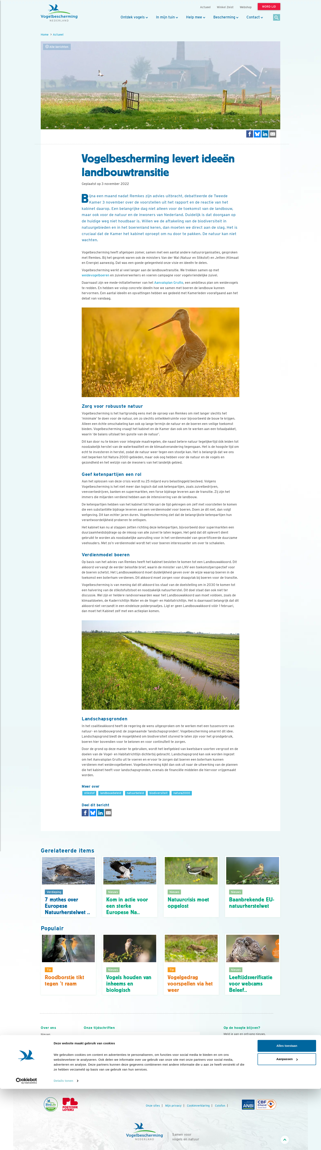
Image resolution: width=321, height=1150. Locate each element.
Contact (253, 17)
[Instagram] (243, 1069)
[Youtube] (235, 1069)
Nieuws (45, 1034)
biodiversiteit (158, 793)
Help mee (194, 17)
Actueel (58, 34)
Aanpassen (287, 1120)
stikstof (89, 793)
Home (45, 34)
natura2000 (181, 793)
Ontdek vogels (133, 17)
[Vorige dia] (83, 1069)
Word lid (135, 1064)
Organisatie (49, 1045)
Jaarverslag (49, 1056)
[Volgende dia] (200, 1069)
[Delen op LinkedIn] (265, 133)
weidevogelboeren (95, 275)
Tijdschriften (49, 1061)
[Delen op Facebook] (249, 133)
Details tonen (63, 1142)
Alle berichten (56, 46)
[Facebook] (227, 1069)
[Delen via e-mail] (272, 133)
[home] (59, 13)
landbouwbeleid (110, 793)
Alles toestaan (286, 1107)
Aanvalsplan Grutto (168, 283)
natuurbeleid (135, 793)
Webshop (246, 7)
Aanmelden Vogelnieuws (245, 1051)
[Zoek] (276, 17)
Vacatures (47, 1050)
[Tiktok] (269, 1069)
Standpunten (49, 1072)
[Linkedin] (252, 1069)
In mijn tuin (165, 17)
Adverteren (48, 1067)
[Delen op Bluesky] (257, 133)
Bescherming (224, 17)
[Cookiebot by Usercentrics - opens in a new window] (26, 1142)
